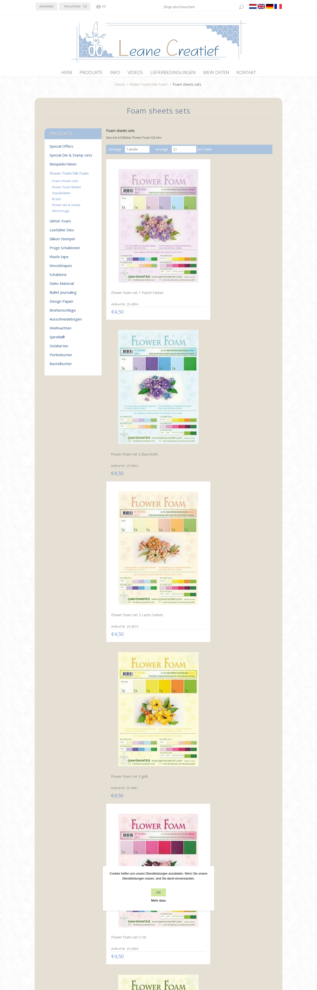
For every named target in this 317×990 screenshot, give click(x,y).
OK (158, 892)
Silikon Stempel (62, 241)
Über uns (105, 925)
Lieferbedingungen (113, 934)
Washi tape (59, 259)
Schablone (58, 276)
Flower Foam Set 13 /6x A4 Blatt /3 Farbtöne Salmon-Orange (241, 529)
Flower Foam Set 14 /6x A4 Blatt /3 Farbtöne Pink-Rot (132, 623)
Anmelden (46, 6)
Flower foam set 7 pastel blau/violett (130, 429)
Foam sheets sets (65, 183)
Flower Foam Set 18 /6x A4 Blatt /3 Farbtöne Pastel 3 (187, 721)
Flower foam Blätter (66, 189)
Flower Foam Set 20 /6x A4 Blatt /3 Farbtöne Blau (132, 818)
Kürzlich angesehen (237, 915)
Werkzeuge (60, 213)
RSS (59, 914)
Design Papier (62, 303)
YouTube (69, 914)
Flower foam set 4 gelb (128, 329)
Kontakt (166, 915)
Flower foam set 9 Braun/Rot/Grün (179, 429)
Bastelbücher (61, 366)
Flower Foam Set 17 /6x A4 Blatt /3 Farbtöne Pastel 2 (131, 721)
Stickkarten (59, 348)
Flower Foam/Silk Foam (148, 86)
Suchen (227, 925)
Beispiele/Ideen (63, 166)
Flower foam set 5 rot (182, 329)
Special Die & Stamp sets (71, 157)
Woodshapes (61, 268)
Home (120, 86)
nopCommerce (124, 963)
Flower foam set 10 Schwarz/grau (235, 429)
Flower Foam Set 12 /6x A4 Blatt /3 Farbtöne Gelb (187, 526)
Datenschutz (108, 915)
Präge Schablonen (65, 250)
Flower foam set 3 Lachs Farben (240, 234)
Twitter (50, 914)
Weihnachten (60, 330)
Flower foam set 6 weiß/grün (243, 329)
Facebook (40, 914)
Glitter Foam (60, 223)
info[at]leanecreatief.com (56, 935)
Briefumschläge (63, 312)
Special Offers (61, 148)
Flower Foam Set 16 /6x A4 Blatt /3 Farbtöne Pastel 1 (242, 623)
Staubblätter (61, 195)
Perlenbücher (61, 357)
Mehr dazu (158, 900)
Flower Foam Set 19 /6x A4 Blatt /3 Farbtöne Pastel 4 (241, 721)
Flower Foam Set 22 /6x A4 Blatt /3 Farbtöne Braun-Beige (242, 821)
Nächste (201, 859)
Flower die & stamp (66, 207)
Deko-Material (62, 285)
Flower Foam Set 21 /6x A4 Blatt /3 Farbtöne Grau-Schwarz (186, 821)
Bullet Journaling (63, 294)
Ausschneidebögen (66, 321)
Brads (56, 201)
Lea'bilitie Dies (62, 232)
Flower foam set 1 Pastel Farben (130, 234)
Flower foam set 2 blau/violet (188, 232)
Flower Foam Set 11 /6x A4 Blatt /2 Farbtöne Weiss (131, 527)
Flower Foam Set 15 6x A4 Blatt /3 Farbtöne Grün (186, 624)
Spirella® (57, 339)
